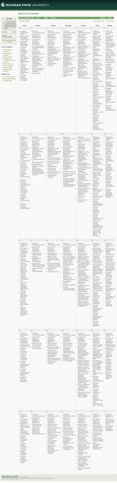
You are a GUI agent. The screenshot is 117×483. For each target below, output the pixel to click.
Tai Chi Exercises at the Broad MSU (53, 158)
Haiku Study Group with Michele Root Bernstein (110, 268)
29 (6, 28)
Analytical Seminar (96, 279)
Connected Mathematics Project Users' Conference (98, 250)
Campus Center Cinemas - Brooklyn (96, 295)
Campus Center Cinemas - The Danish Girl (98, 195)
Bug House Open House (110, 59)
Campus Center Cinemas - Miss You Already (96, 183)
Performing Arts (8, 64)
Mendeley (96, 277)
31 (5, 21)
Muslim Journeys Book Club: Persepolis (69, 288)
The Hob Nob (97, 290)
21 (5, 26)
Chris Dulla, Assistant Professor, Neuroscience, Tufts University (69, 350)
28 (5, 28)
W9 (3, 28)
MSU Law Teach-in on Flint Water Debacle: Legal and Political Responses (84, 264)
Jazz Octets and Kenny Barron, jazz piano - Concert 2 (97, 232)
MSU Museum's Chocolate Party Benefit (25, 431)
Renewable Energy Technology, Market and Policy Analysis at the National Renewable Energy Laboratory (83, 352)
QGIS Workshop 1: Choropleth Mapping (38, 69)
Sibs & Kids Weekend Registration (24, 37)
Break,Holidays (8, 57)
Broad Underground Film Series (97, 189)
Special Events (8, 67)
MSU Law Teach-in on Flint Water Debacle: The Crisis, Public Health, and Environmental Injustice (69, 261)
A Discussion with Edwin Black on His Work (84, 164)
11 (11, 23)
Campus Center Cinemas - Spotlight (96, 301)
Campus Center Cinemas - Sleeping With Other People (98, 202)
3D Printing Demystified (51, 169)
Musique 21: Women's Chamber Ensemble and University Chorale (52, 449)
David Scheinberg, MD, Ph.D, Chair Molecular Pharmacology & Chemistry (69, 49)
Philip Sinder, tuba (68, 75)
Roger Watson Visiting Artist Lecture (68, 71)
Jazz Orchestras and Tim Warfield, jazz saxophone (97, 446)
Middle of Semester (66, 418)
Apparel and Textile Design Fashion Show (98, 439)
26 (13, 26)
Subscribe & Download (9, 40)
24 (10, 26)
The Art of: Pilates (81, 197)
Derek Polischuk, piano (84, 468)
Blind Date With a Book (84, 141)
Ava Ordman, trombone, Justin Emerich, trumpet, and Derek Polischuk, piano (25, 153)
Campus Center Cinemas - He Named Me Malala (97, 308)
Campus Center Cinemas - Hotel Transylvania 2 (98, 94)
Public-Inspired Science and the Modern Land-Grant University (84, 363)
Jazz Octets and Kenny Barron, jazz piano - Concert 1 (97, 175)
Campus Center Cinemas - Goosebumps (97, 101)
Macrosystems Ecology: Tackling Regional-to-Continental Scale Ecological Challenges (84, 378)
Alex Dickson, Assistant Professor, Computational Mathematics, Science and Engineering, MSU (98, 270)
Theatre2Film (97, 81)
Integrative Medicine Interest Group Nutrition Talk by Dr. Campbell (69, 357)
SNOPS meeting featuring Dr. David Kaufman (83, 258)
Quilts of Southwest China (24, 32)
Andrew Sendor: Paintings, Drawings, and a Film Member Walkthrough (84, 288)
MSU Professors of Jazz (98, 372)
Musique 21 (36, 73)
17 (10, 25)
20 (15, 25)
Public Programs (8, 66)
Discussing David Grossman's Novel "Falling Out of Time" (84, 394)
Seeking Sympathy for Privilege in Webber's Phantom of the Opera (68, 440)
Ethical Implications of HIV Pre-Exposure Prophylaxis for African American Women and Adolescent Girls (69, 273)
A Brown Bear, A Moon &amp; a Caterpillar (84, 47)
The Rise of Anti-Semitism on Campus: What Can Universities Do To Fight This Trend (98, 365)
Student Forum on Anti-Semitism (54, 172)
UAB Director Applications (37, 254)
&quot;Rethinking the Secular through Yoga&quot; (84, 170)
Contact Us (26, 477)
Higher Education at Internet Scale (98, 168)
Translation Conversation (37, 347)
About (21, 477)
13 (15, 23)
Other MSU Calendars (10, 79)
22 (6, 26)
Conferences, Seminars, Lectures (9, 59)
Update (9, 41)
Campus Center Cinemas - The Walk (24, 50)
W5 (3, 21)
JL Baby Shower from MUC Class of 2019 (38, 47)
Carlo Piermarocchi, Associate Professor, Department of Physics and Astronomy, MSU (98, 353)
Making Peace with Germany (98, 430)
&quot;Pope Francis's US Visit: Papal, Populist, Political (54, 59)
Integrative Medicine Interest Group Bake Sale (38, 264)
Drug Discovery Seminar (96, 49)
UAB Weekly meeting (51, 64)
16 (8, 25)
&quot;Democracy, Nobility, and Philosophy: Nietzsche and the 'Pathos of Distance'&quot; (54, 431)
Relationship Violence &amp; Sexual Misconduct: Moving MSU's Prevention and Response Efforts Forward (38, 169)
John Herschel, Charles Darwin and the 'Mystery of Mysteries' (84, 303)
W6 (3, 23)
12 (13, 23)
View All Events (8, 49)
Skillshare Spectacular (110, 349)
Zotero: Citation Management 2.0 (97, 55)
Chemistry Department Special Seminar (38, 52)
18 (11, 25)
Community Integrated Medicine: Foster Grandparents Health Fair (84, 54)
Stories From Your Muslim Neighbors (54, 359)
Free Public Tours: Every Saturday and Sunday (110, 55)
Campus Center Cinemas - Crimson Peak (98, 379)
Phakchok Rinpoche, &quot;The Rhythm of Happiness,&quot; (38, 431)
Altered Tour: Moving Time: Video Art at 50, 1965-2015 (83, 73)
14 (5, 25)
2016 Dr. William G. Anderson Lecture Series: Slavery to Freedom (83, 191)
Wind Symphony (84, 77)
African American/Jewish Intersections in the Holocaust (84, 184)
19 (13, 25)
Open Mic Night (53, 271)
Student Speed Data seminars (68, 432)
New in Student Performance (25, 259)
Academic (6, 51)
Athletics (6, 55)
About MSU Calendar (9, 77)
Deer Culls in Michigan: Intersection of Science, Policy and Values (83, 431)
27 (15, 26)
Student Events (8, 69)
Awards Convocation (52, 165)
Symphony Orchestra (97, 106)
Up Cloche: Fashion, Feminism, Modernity (24, 43)
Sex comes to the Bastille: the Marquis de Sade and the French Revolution (84, 446)
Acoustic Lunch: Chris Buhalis (97, 74)
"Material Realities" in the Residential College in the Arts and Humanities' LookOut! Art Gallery (38, 61)
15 (6, 25)
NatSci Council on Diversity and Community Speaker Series (84, 369)
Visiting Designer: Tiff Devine (83, 453)
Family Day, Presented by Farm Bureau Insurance (110, 45)
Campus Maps (8, 80)
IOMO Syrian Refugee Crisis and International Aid (53, 259)
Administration (8, 53)
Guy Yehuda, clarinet (82, 200)
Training (6, 71)
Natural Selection (96, 78)
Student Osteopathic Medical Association (36, 259)
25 (11, 26)
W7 (3, 25)
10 (10, 23)
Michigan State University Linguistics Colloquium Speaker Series (83, 177)
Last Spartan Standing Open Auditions (68, 447)
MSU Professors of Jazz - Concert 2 (98, 404)
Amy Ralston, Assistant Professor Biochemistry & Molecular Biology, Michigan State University (68, 152)
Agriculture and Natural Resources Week (110, 421)
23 (8, 26)
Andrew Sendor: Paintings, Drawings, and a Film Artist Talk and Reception (84, 296)
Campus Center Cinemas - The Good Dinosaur (98, 86)
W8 (3, 26)
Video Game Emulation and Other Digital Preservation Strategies (52, 353)
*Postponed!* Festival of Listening (52, 442)
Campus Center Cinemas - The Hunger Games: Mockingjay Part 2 (24, 58)
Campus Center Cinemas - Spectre (96, 385)
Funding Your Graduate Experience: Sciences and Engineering (98, 285)
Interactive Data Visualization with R (68, 175)
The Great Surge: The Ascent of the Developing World (53, 264)
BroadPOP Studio (67, 282)
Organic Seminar (69, 68)
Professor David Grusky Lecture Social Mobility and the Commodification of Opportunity (69, 182)
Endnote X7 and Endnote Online (53, 162)
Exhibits (6, 62)
